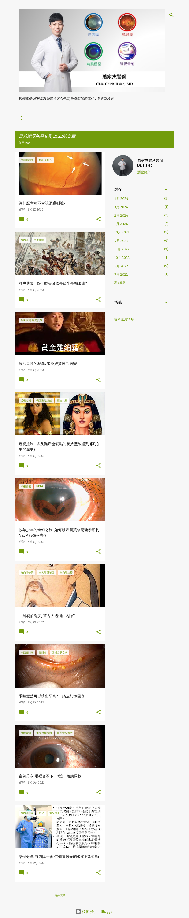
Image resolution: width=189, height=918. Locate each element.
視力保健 (59, 117)
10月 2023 (121, 232)
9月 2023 (121, 241)
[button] (98, 219)
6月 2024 (121, 198)
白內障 (39, 117)
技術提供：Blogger (94, 911)
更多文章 (60, 895)
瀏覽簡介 (143, 172)
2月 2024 (121, 215)
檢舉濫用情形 (124, 319)
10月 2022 (122, 257)
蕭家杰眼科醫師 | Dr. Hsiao (151, 162)
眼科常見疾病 (104, 117)
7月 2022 (121, 274)
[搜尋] (171, 15)
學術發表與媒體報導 (136, 117)
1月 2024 (121, 224)
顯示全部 (24, 142)
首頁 (21, 117)
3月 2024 (121, 207)
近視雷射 (80, 117)
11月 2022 (121, 249)
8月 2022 (121, 266)
